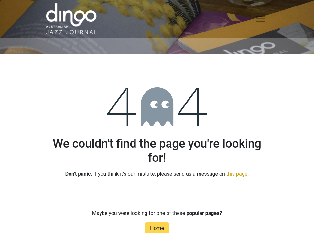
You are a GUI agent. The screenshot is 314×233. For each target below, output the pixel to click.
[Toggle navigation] (260, 19)
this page (236, 174)
